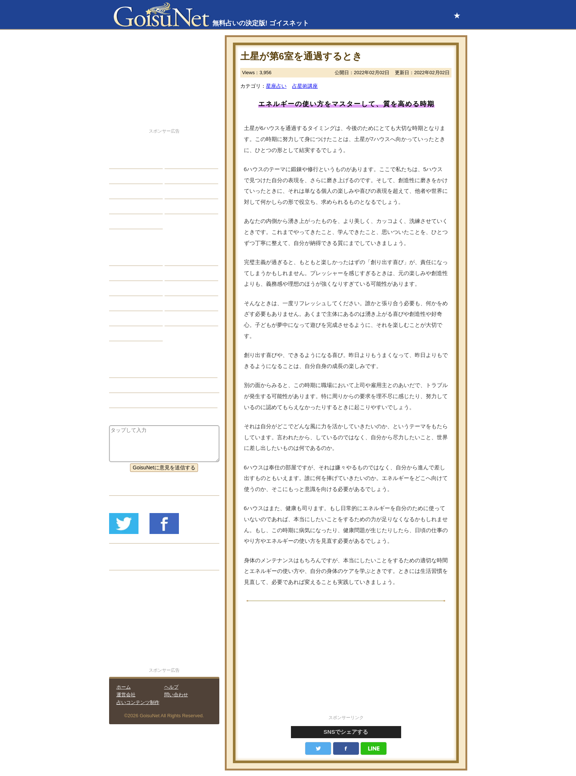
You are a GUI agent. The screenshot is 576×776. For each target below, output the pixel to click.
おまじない (127, 333)
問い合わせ (176, 694)
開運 (120, 206)
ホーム (123, 687)
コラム (178, 303)
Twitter (318, 748)
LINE (373, 748)
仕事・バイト (185, 191)
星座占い (276, 86)
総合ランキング (188, 206)
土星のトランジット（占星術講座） (156, 385)
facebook (346, 748)
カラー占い (127, 288)
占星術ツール (185, 258)
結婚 (175, 161)
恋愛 (120, 161)
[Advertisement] (346, 662)
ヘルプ (171, 687)
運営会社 (126, 694)
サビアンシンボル (135, 273)
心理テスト (183, 318)
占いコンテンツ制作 (137, 702)
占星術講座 (305, 86)
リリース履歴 (130, 563)
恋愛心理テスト (133, 318)
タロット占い (185, 273)
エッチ (122, 191)
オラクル (125, 303)
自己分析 (125, 176)
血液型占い (183, 288)
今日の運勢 (183, 176)
